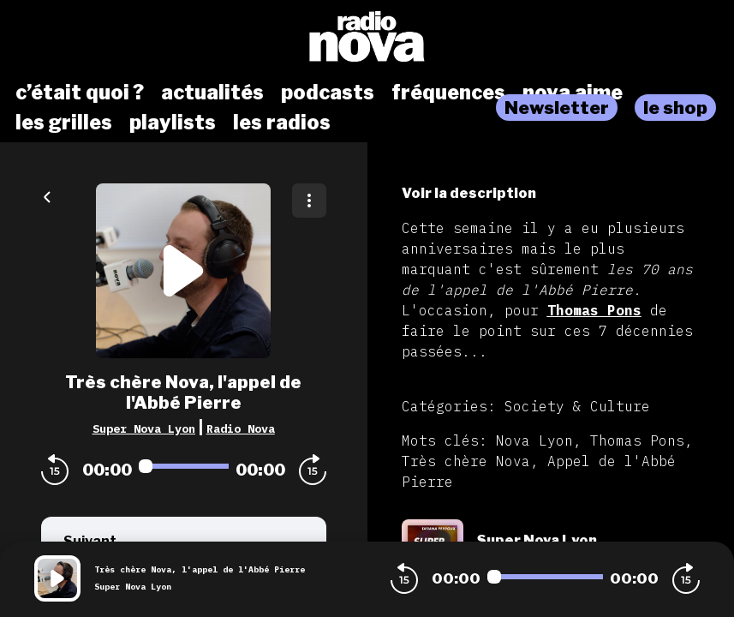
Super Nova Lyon (143, 428)
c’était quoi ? (79, 93)
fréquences (448, 93)
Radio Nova (240, 428)
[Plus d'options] (309, 200)
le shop (675, 107)
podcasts (327, 93)
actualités (212, 93)
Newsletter (556, 107)
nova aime (572, 93)
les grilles (63, 123)
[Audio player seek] (184, 466)
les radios (282, 123)
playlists (172, 123)
